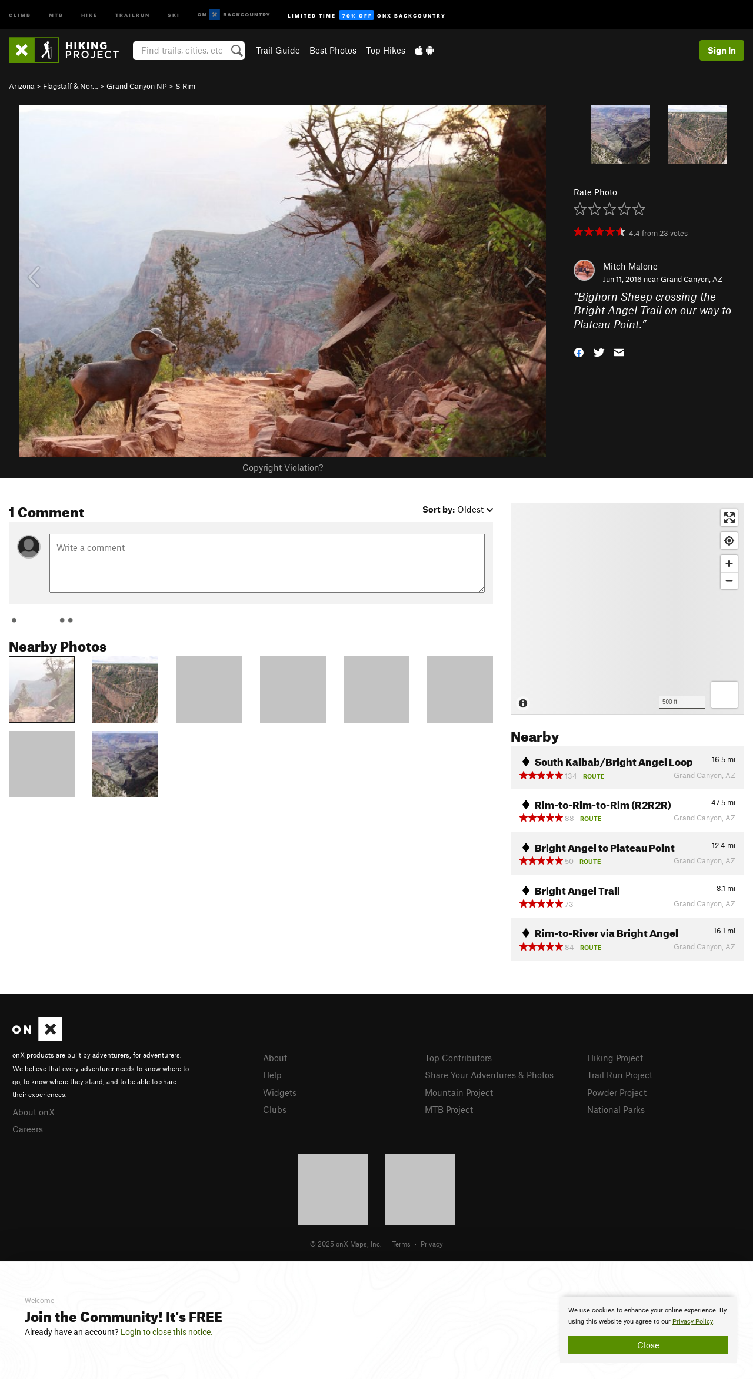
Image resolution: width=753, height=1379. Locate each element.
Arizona (22, 86)
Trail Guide (278, 50)
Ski (174, 14)
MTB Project (449, 1109)
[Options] (724, 695)
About (275, 1057)
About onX (33, 1111)
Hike (89, 14)
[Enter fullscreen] (729, 517)
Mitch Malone (630, 266)
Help (272, 1074)
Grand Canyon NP (136, 86)
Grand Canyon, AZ (691, 279)
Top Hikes (385, 50)
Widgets (279, 1092)
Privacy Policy (692, 1321)
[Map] (627, 608)
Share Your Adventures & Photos (489, 1074)
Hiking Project (615, 1057)
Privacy (432, 1244)
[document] (648, 1329)
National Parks (616, 1109)
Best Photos (332, 50)
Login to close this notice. (167, 1332)
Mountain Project (459, 1092)
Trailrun (132, 14)
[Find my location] (729, 540)
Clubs (274, 1109)
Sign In (722, 50)
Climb (20, 14)
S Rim (185, 86)
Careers (27, 1129)
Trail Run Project (619, 1074)
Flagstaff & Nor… (70, 86)
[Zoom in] (729, 563)
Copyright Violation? (282, 467)
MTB (56, 14)
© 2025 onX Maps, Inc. (346, 1244)
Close (648, 1345)
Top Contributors (458, 1057)
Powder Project (617, 1092)
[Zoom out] (729, 580)
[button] (579, 351)
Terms (401, 1244)
